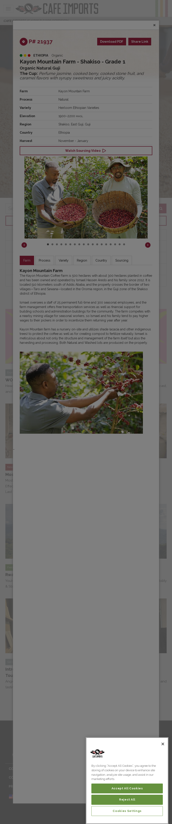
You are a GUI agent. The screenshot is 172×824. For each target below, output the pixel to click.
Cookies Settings (127, 811)
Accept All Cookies (127, 788)
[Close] (163, 744)
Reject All (127, 799)
